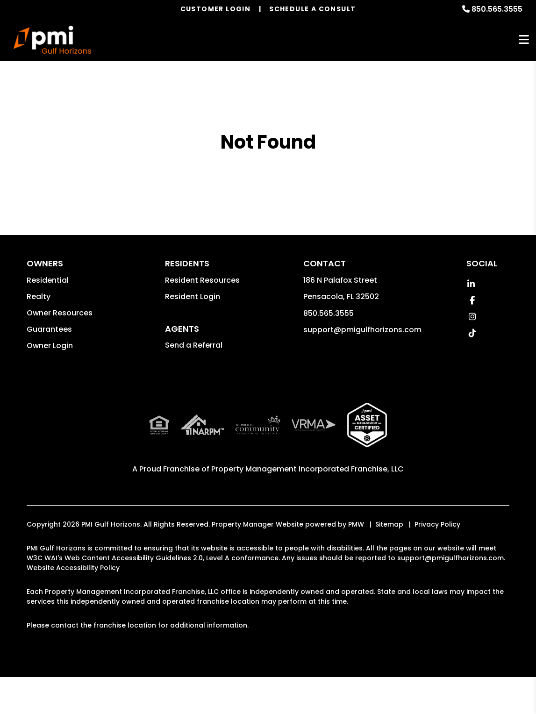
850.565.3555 (497, 9)
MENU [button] (524, 40)
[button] (471, 284)
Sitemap (389, 524)
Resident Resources (202, 280)
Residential (48, 280)
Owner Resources (60, 312)
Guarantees (49, 329)
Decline (102, 706)
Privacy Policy (437, 524)
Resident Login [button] (192, 296)
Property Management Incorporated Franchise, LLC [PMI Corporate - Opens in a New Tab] (307, 469)
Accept (67, 706)
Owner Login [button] (50, 345)
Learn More (377, 682)
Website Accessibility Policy (73, 567)
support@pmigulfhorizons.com (362, 329)
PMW (356, 524)
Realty (38, 296)
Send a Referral (193, 345)
